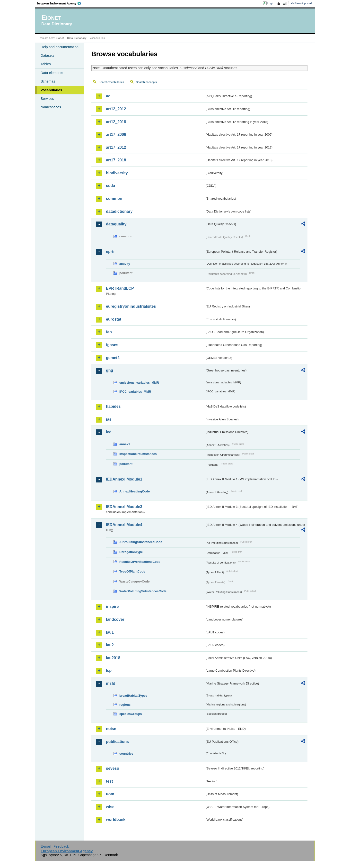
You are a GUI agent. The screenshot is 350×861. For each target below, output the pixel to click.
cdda (110, 186)
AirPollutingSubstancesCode (140, 542)
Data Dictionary (76, 38)
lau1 (110, 632)
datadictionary (119, 211)
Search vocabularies (111, 82)
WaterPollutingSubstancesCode (142, 591)
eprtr (110, 252)
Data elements (52, 73)
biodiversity (117, 173)
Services (47, 99)
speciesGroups (130, 714)
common (114, 198)
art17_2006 (116, 134)
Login (270, 3)
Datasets (47, 55)
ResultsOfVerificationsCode (139, 562)
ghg (109, 370)
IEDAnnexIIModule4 (124, 525)
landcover (115, 619)
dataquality (116, 224)
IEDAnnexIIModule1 (124, 479)
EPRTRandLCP (120, 288)
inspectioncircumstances (138, 454)
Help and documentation (60, 47)
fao (109, 332)
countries (126, 753)
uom (110, 794)
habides (113, 406)
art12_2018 (116, 122)
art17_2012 (116, 147)
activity (124, 264)
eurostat (113, 319)
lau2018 (113, 658)
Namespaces (51, 107)
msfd (110, 683)
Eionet (60, 38)
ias (108, 419)
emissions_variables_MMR (139, 382)
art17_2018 (116, 160)
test (109, 781)
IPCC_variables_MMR (135, 391)
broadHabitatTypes (133, 695)
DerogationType (131, 552)
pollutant (125, 464)
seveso (112, 768)
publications (117, 742)
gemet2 (113, 358)
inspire (112, 606)
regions (125, 704)
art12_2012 (116, 109)
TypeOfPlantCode (132, 571)
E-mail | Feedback (55, 846)
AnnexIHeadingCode (134, 491)
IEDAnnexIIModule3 (124, 507)
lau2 (110, 645)
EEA (60, 3)
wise (110, 807)
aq (108, 96)
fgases (112, 345)
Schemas (48, 81)
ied (109, 432)
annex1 (124, 444)
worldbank (115, 819)
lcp (109, 670)
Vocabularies (51, 90)
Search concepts (146, 82)
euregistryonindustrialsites (131, 306)
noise (111, 729)
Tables (46, 64)
